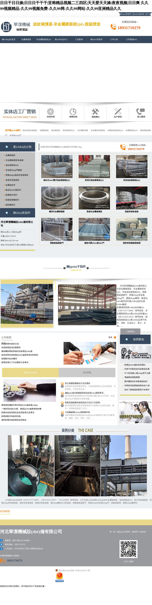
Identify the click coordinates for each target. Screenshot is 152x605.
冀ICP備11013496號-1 (22, 540)
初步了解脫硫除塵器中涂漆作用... (137, 390)
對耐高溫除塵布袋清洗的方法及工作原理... (83, 403)
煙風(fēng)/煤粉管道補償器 (17, 175)
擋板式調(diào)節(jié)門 (94, 243)
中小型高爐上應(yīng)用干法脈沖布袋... (137, 373)
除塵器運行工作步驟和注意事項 (14, 362)
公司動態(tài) (131, 39)
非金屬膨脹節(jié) (43, 39)
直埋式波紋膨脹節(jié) (94, 180)
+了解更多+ (130, 332)
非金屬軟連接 (82, 130)
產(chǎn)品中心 (61, 39)
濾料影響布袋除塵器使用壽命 (14, 420)
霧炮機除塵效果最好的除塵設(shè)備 (16, 351)
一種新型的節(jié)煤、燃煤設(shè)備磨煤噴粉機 (21, 409)
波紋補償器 (55, 130)
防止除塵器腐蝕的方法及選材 (77, 383)
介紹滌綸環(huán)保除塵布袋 (77, 412)
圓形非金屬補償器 (57, 212)
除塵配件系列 (11, 195)
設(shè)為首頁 (138, 14)
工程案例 (79, 39)
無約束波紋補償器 (30, 130)
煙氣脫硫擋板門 (57, 243)
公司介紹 (114, 39)
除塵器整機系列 (12, 200)
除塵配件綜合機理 (9, 359)
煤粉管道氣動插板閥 (131, 243)
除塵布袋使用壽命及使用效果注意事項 (17, 413)
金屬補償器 (26, 39)
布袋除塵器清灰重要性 (11, 348)
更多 (110, 337)
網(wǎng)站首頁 (8, 39)
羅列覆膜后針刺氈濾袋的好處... (136, 382)
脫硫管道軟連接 (131, 212)
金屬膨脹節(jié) (132, 130)
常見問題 (87, 372)
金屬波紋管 (10, 185)
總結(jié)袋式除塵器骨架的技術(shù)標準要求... (85, 393)
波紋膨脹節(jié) (12, 165)
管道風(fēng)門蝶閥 (14, 170)
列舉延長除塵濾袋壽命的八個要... (137, 386)
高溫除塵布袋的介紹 (10, 344)
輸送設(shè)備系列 (13, 190)
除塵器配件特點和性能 (11, 416)
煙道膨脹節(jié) (69, 130)
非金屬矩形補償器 (98, 130)
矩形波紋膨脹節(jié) (131, 180)
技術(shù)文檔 (30, 372)
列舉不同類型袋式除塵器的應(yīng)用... (137, 369)
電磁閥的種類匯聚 (132, 377)
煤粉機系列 (10, 205)
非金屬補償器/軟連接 (14, 160)
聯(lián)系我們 (125, 14)
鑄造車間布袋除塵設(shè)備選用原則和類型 (19, 355)
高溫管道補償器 (12, 180)
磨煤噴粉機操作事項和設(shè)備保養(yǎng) (19, 405)
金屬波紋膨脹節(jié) (115, 130)
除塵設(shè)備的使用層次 (135, 365)
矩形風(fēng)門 (15, 135)
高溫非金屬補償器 (94, 212)
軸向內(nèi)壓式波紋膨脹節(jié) (57, 180)
